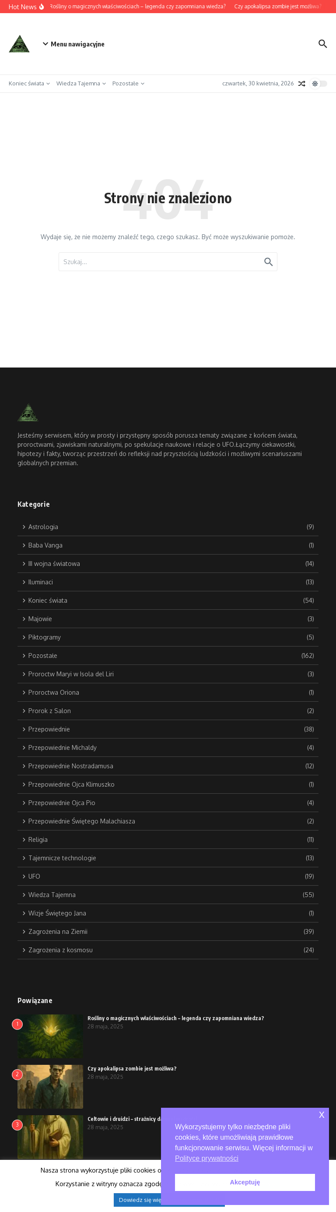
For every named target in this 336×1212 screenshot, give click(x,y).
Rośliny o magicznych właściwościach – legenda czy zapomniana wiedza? (176, 1018)
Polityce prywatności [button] (206, 1158)
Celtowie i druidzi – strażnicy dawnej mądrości (142, 1119)
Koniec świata (29, 83)
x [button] (322, 1114)
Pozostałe (128, 83)
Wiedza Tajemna (81, 83)
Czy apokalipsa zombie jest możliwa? (132, 1068)
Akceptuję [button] (245, 1182)
